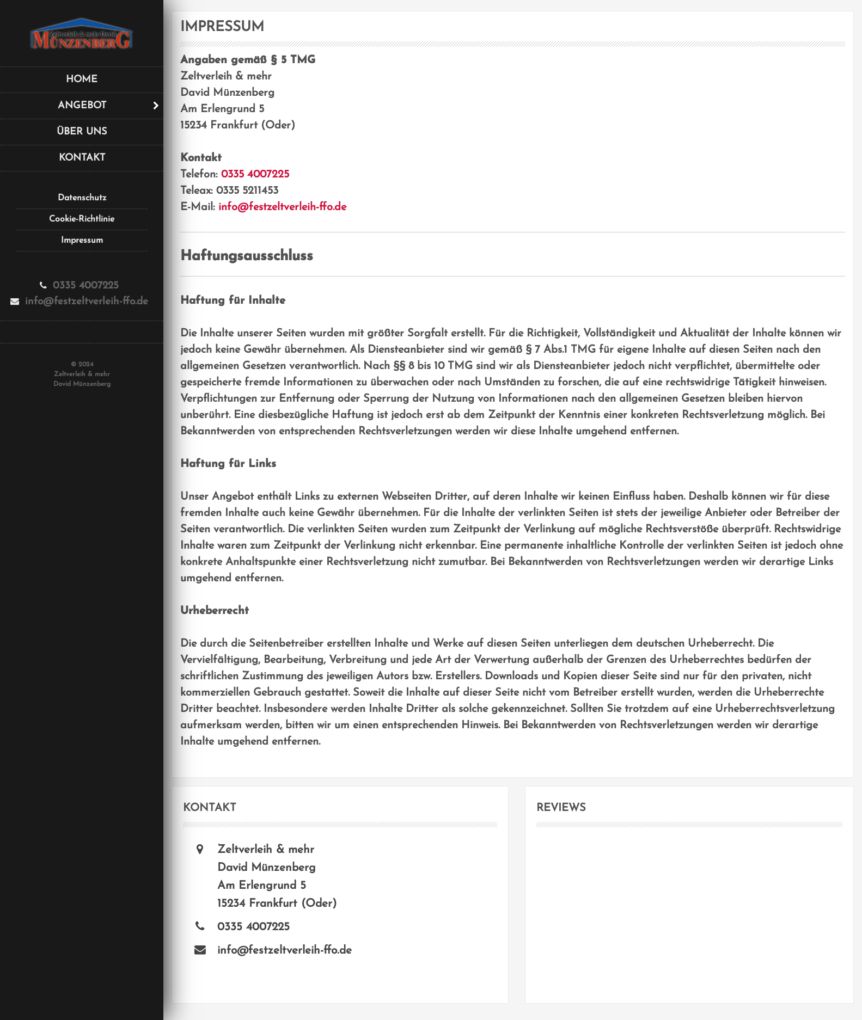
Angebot (82, 106)
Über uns (82, 132)
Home (81, 80)
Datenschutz (82, 198)
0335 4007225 (255, 174)
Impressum (82, 240)
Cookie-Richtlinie (81, 219)
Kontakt (82, 158)
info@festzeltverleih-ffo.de (282, 207)
